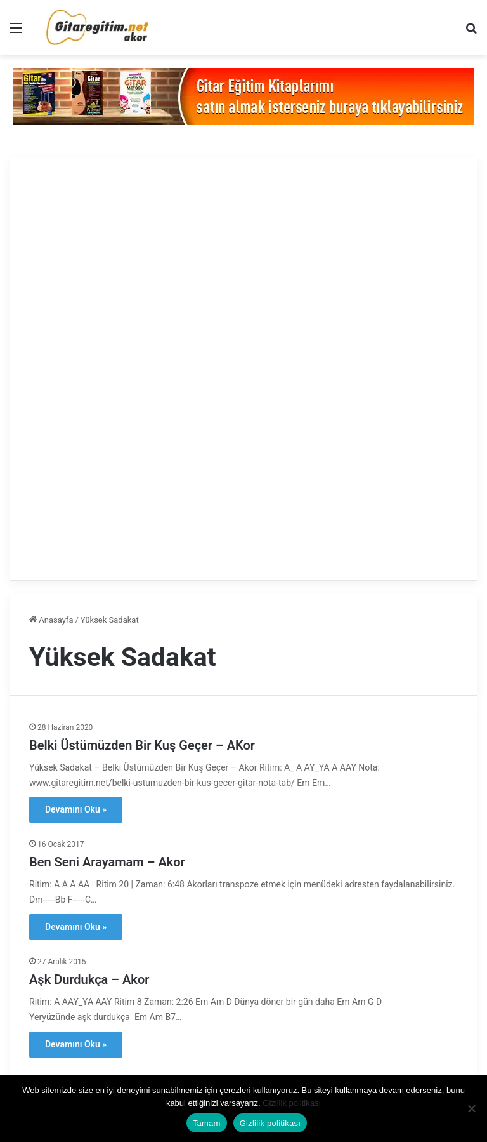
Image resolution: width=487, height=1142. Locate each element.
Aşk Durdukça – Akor (89, 979)
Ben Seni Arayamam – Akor (107, 862)
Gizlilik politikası (292, 1103)
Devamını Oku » (76, 809)
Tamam (207, 1123)
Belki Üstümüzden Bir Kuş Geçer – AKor (142, 745)
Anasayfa (51, 620)
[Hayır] (471, 1108)
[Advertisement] (243, 366)
